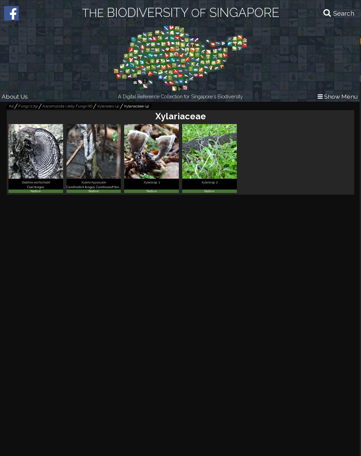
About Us (15, 96)
